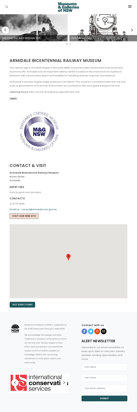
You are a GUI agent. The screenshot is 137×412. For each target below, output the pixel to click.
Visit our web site (24, 215)
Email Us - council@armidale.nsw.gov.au (33, 209)
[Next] (131, 30)
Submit (104, 398)
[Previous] (5, 30)
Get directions (22, 304)
